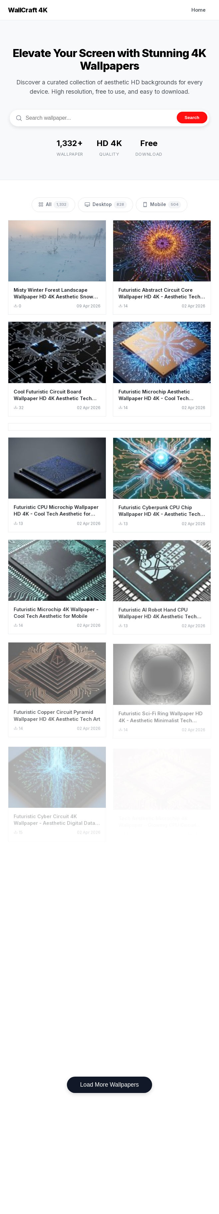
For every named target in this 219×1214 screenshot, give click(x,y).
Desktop (105, 204)
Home (198, 10)
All (53, 204)
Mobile (161, 204)
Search (192, 117)
